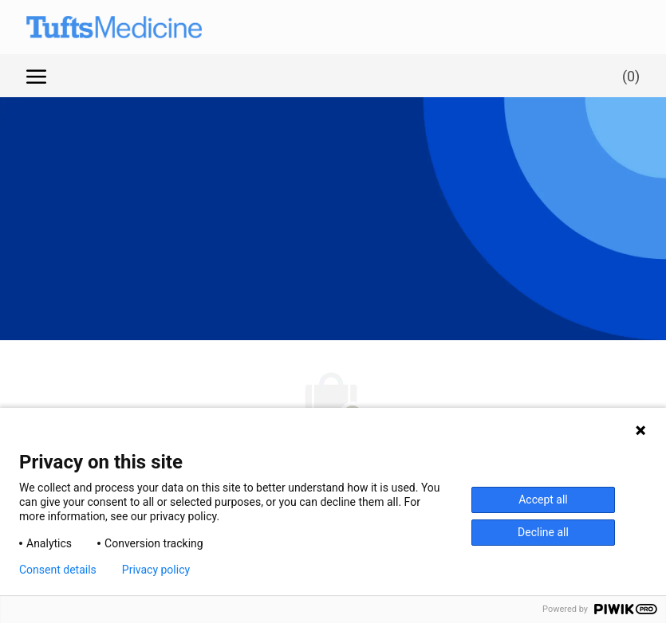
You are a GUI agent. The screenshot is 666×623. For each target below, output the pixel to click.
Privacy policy (156, 569)
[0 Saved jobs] (628, 75)
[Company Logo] (98, 27)
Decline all (543, 532)
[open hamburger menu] (36, 76)
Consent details (58, 569)
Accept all (543, 499)
